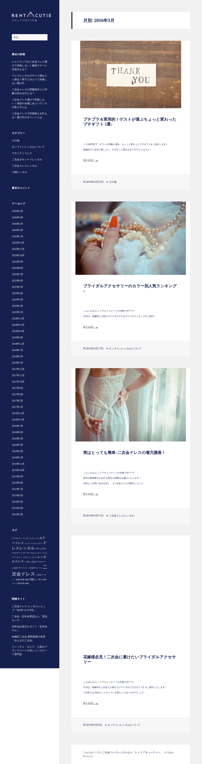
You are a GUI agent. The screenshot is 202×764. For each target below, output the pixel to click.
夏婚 (27, 579)
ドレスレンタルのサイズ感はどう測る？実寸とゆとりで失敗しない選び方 (29, 79)
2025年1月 (17, 312)
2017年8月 (17, 394)
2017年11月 (18, 375)
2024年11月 (18, 324)
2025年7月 (17, 274)
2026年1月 (17, 236)
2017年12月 (18, 369)
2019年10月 (18, 331)
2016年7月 (17, 426)
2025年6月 (17, 280)
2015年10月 (18, 470)
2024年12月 (18, 318)
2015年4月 (17, 508)
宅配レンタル (36, 579)
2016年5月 (17, 438)
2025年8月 (17, 268)
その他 (15, 140)
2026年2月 (17, 230)
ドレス (27, 543)
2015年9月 (17, 476)
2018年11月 (18, 343)
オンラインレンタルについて (28, 146)
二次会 (27, 562)
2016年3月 (17, 445)
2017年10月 (18, 381)
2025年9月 (17, 261)
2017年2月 (17, 400)
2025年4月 (17, 293)
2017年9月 (17, 388)
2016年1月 (17, 457)
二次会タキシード (35, 568)
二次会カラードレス (19, 568)
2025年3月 (17, 299)
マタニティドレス (22, 153)
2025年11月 (18, 249)
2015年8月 (17, 482)
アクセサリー (17, 538)
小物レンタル (19, 172)
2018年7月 (17, 350)
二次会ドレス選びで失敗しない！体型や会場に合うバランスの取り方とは (29, 103)
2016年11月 (18, 419)
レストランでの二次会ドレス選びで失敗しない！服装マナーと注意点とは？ (29, 65)
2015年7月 (17, 489)
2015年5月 (17, 501)
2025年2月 (17, 306)
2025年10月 (18, 255)
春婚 (27, 583)
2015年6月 (17, 495)
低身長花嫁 (20, 579)
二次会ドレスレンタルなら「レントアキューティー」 (132, 752)
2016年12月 (18, 413)
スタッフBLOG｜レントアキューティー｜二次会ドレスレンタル (31, 14)
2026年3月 (17, 223)
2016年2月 (17, 451)
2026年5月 (17, 211)
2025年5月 (17, 287)
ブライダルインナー (33, 553)
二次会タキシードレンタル (27, 159)
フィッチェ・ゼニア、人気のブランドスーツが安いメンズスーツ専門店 (29, 650)
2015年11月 (18, 463)
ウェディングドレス (31, 538)
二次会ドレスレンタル (24, 165)
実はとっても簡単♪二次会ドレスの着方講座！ (124, 452)
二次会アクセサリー (38, 562)
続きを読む (91, 160)
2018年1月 (17, 362)
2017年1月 (17, 407)
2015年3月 (17, 514)
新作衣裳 (21, 583)
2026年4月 (17, 217)
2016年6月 (17, 432)
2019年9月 (17, 337)
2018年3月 (17, 356)
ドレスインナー (36, 543)
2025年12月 (18, 242)
